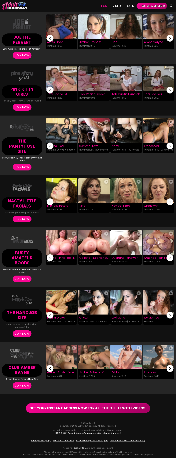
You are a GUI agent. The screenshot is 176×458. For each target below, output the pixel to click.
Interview (150, 372)
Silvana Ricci (55, 146)
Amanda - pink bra (157, 257)
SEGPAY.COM (80, 448)
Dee (114, 42)
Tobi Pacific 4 (153, 94)
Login (130, 6)
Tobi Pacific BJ (57, 94)
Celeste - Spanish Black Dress (93, 257)
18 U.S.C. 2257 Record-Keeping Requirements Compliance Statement (88, 433)
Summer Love (88, 146)
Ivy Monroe (151, 317)
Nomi (115, 146)
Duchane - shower (125, 257)
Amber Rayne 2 (90, 42)
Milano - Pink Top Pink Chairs (61, 257)
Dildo (115, 372)
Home (105, 6)
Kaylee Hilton (121, 206)
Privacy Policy (82, 440)
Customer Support (99, 440)
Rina (82, 206)
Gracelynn (151, 206)
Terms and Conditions (63, 440)
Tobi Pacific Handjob (126, 94)
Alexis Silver (55, 42)
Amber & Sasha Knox (93, 372)
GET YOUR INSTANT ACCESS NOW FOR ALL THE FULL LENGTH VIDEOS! (88, 408)
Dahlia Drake (56, 317)
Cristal (83, 317)
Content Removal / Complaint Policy (127, 440)
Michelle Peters (57, 206)
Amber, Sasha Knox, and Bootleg (61, 372)
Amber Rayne (153, 42)
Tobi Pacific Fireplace (93, 94)
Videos (117, 6)
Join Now (22, 55)
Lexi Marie (118, 317)
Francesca (151, 146)
